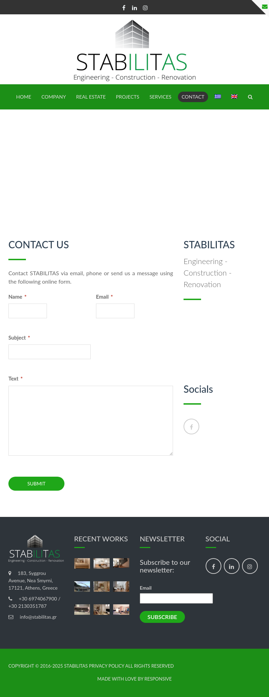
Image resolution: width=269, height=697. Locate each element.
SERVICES (161, 97)
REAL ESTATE (91, 97)
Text (15, 378)
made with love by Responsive (134, 679)
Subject (19, 337)
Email (104, 296)
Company (53, 97)
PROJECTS (127, 97)
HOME (23, 97)
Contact (192, 97)
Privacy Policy (106, 666)
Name (17, 296)
